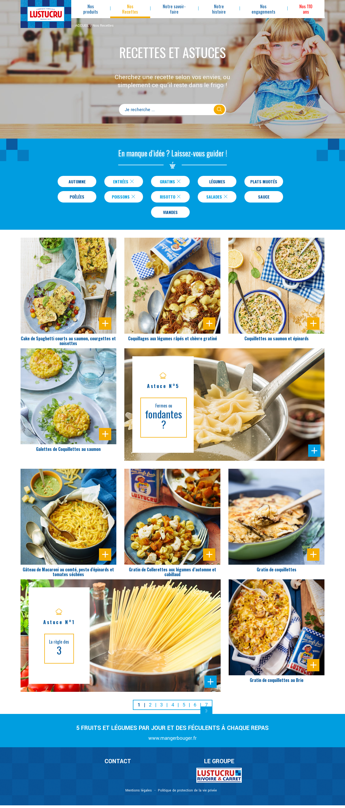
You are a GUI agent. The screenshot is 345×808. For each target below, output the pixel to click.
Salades (217, 198)
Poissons (124, 198)
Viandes (170, 214)
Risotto (170, 198)
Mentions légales (138, 793)
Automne (76, 181)
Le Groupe (219, 764)
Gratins (169, 181)
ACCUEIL (82, 25)
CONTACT (118, 764)
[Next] (206, 714)
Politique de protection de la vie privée (187, 793)
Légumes (216, 181)
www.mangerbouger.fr (172, 740)
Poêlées (77, 198)
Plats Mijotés (264, 181)
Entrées (123, 181)
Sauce (263, 198)
